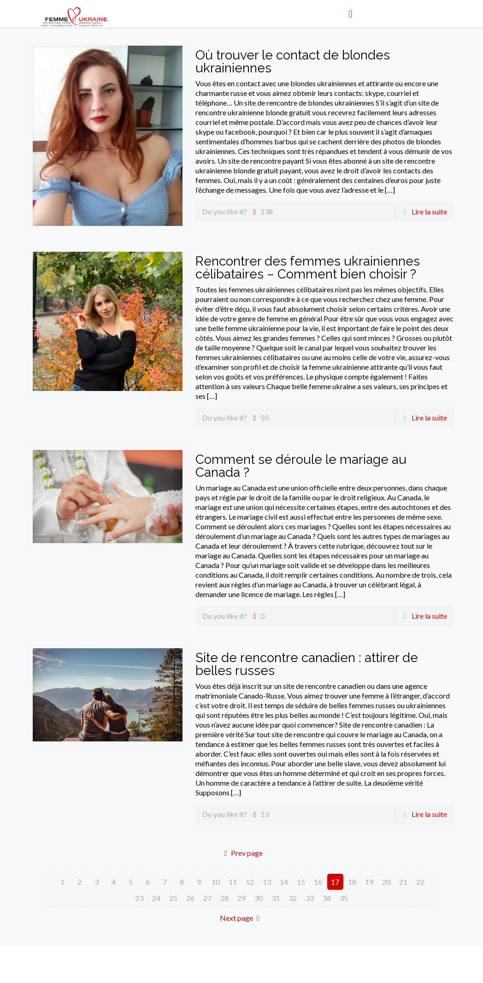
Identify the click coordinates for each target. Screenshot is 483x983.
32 (293, 898)
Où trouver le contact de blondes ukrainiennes (292, 61)
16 (318, 881)
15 (301, 881)
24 (156, 898)
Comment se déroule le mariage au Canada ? (300, 466)
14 (284, 881)
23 (139, 898)
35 (344, 898)
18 (352, 881)
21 (403, 881)
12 (250, 881)
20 (386, 881)
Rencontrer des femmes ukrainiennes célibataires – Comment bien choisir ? (307, 268)
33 (310, 898)
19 (369, 881)
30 (258, 898)
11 (233, 881)
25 (173, 898)
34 (327, 898)
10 (216, 881)
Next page (241, 917)
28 (224, 898)
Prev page (241, 852)
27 (207, 898)
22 (420, 881)
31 (275, 898)
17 (335, 881)
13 (267, 881)
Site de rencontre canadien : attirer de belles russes (306, 664)
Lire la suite (429, 211)
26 (190, 898)
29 (241, 898)
